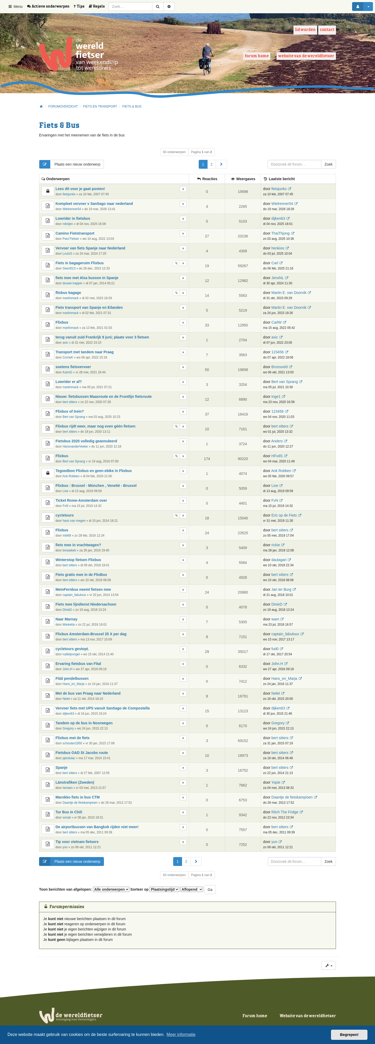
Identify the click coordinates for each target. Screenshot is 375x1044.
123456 (277, 352)
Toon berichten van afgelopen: (84, 889)
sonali (67, 817)
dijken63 (278, 218)
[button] (221, 164)
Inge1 (275, 396)
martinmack (70, 298)
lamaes (67, 788)
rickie (275, 545)
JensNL (277, 278)
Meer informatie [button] (180, 1034)
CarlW (276, 322)
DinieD (67, 610)
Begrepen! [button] (349, 1035)
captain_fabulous (74, 595)
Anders (277, 441)
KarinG (67, 372)
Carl (274, 263)
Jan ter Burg (281, 589)
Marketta (68, 624)
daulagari (278, 560)
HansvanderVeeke (75, 446)
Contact (327, 30)
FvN (65, 506)
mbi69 (67, 535)
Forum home (257, 56)
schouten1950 (72, 743)
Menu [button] (15, 6)
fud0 (274, 649)
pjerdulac (69, 758)
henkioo (277, 248)
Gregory (68, 728)
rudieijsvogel (71, 654)
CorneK (68, 357)
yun (65, 847)
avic (65, 342)
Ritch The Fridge (284, 812)
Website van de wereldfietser (306, 56)
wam (275, 619)
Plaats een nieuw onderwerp (70, 164)
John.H (67, 669)
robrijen (68, 224)
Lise (65, 491)
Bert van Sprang (284, 382)
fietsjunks (69, 194)
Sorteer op (154, 889)
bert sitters (70, 402)
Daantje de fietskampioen (80, 802)
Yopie (275, 782)
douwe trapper (72, 283)
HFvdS (277, 456)
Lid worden (305, 30)
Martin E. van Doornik (289, 293)
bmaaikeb (69, 550)
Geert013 (69, 268)
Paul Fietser (71, 239)
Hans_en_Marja (73, 684)
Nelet (66, 699)
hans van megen (74, 521)
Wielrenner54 (72, 209)
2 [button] (212, 164)
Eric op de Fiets (284, 515)
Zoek (328, 164)
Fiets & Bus (59, 126)
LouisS (67, 253)
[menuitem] (50, 6)
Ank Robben (71, 476)
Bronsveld (279, 367)
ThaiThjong (280, 233)
